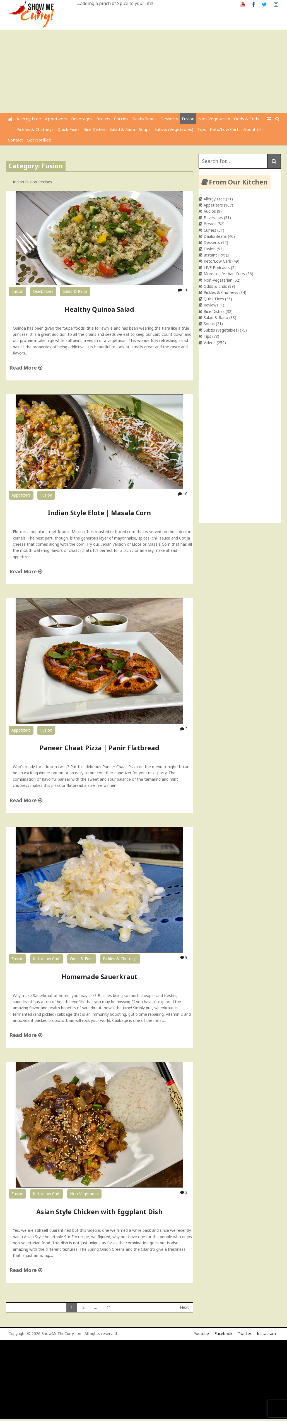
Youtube (201, 1333)
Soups (145, 129)
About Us (252, 129)
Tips (201, 129)
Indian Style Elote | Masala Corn (99, 512)
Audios (210, 211)
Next (184, 1307)
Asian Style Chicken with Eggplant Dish (99, 1211)
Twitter (244, 1333)
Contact (15, 140)
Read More (25, 367)
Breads (103, 118)
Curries (121, 118)
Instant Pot (214, 255)
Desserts (169, 118)
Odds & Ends (246, 118)
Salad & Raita (122, 129)
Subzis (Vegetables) (174, 129)
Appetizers (56, 118)
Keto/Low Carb (225, 129)
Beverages (81, 118)
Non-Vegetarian (214, 118)
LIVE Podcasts (217, 267)
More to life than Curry (224, 273)
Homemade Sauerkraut (99, 976)
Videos (210, 342)
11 (182, 290)
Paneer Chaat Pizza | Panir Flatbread (99, 747)
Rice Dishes (94, 129)
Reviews (211, 305)
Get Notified (39, 140)
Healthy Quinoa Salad (99, 309)
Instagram (266, 1333)
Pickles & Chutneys (35, 129)
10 (182, 493)
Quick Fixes (68, 129)
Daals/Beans (144, 118)
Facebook (223, 1333)
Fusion (188, 118)
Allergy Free (28, 118)
